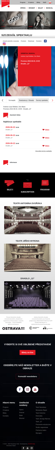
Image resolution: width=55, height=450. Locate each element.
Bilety (45, 130)
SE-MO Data (31, 444)
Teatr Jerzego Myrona (43, 419)
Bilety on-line (27, 352)
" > (27, 184)
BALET (40, 8)
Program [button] (22, 2)
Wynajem (39, 433)
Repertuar (31, 41)
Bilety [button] (38, 2)
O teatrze (6, 410)
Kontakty (6, 416)
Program (23, 41)
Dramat (21, 412)
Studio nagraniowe (42, 427)
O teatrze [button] (31, 2)
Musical (21, 418)
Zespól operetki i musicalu (11, 41)
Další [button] (44, 2)
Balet (21, 415)
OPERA (23, 8)
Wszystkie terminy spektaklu (43, 151)
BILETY (10, 190)
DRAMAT (32, 8)
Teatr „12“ (39, 421)
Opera (21, 409)
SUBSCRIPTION (27, 192)
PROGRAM (45, 190)
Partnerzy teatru (41, 430)
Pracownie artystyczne (43, 424)
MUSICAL (49, 8)
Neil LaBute (3, 28)
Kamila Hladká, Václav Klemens (36, 28)
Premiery (39, 41)
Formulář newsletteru (27, 376)
